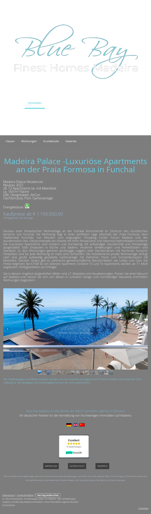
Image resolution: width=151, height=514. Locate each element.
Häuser (10, 141)
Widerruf (102, 466)
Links (134, 103)
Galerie (106, 103)
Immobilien (35, 103)
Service (52, 103)
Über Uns (38, 113)
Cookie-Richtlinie (25, 495)
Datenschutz (111, 113)
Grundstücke (51, 141)
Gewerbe (71, 141)
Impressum (89, 113)
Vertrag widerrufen (47, 495)
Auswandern (71, 103)
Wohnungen (29, 141)
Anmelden (143, 508)
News (120, 103)
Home (17, 103)
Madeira (90, 103)
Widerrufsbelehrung (63, 113)
